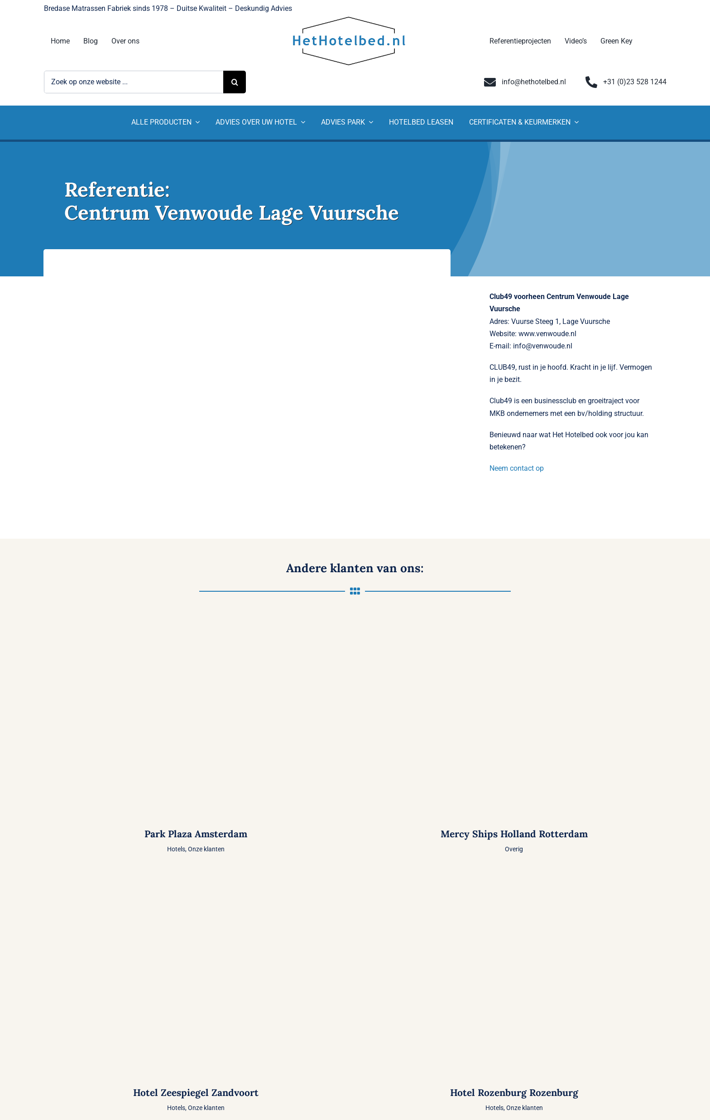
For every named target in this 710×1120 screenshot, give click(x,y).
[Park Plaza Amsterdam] (195, 618)
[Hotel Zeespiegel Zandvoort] (195, 877)
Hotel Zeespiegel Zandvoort (196, 1092)
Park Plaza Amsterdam (195, 834)
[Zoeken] (234, 82)
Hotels (176, 849)
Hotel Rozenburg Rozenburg (514, 1092)
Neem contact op (516, 468)
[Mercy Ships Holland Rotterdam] (514, 618)
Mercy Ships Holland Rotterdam (514, 834)
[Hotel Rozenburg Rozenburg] (514, 877)
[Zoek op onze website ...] (134, 82)
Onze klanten (206, 849)
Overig (514, 849)
